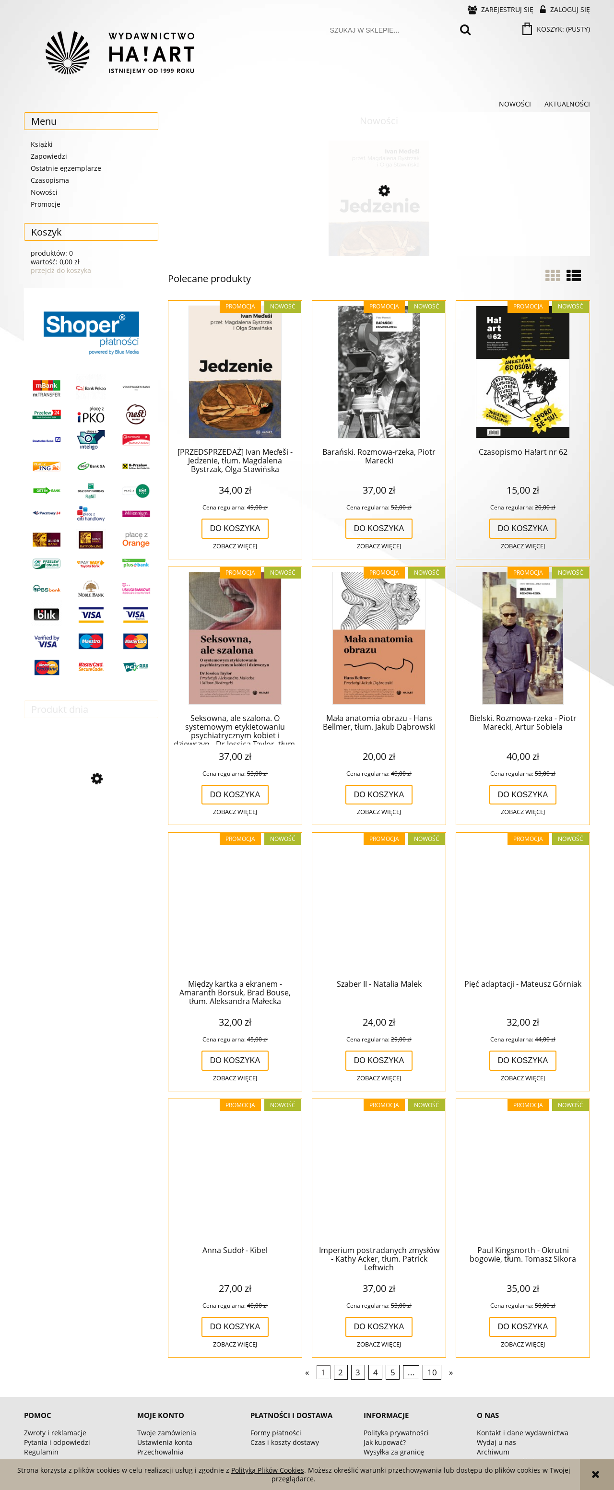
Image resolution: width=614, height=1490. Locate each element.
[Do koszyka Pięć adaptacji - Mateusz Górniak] (523, 1061)
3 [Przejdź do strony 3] (357, 1372)
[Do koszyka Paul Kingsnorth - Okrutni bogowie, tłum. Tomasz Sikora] (523, 1327)
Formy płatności (275, 1432)
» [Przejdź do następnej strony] (451, 1372)
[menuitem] (515, 104)
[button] (235, 546)
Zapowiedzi (49, 156)
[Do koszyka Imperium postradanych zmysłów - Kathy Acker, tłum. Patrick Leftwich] (379, 1327)
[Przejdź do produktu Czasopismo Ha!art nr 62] (523, 373)
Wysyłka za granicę (394, 1451)
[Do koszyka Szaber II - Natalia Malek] (379, 1061)
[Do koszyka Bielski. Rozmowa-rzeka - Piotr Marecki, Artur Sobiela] (523, 795)
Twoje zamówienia (166, 1432)
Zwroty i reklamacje (55, 1432)
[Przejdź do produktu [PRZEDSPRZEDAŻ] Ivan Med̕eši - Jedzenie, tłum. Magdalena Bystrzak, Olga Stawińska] (379, 232)
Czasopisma (50, 180)
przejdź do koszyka (61, 270)
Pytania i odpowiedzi (57, 1442)
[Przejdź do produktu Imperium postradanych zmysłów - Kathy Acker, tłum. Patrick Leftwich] (379, 1171)
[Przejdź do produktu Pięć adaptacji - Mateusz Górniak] (523, 905)
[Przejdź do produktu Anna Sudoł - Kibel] (235, 1171)
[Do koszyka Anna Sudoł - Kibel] (235, 1327)
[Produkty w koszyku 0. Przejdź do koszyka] (557, 29)
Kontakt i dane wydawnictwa (522, 1432)
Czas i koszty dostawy (284, 1442)
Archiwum (493, 1451)
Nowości (44, 192)
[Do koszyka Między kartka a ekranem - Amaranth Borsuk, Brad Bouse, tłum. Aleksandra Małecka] (235, 1061)
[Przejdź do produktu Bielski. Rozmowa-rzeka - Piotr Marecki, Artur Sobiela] (523, 639)
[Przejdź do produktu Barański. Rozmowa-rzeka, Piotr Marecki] (379, 373)
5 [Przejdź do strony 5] (392, 1372)
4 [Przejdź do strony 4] (375, 1372)
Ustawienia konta (164, 1442)
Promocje (45, 204)
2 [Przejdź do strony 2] (340, 1372)
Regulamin (41, 1451)
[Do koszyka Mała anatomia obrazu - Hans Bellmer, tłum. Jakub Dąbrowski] (379, 795)
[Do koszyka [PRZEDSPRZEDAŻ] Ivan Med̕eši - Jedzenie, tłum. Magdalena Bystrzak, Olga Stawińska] (235, 529)
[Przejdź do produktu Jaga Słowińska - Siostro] (91, 821)
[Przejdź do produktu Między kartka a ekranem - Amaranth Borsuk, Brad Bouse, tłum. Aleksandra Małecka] (235, 905)
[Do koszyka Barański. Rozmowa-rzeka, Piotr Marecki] (379, 529)
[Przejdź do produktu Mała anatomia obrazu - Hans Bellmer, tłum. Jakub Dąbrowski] (379, 639)
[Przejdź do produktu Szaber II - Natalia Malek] (379, 905)
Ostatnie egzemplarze (66, 168)
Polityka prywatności (396, 1432)
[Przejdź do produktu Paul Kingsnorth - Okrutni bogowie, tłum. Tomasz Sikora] (523, 1171)
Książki (42, 144)
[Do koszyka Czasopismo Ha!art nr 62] (523, 529)
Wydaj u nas (496, 1442)
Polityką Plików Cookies (267, 1470)
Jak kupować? (385, 1442)
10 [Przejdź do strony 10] (432, 1372)
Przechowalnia (160, 1451)
